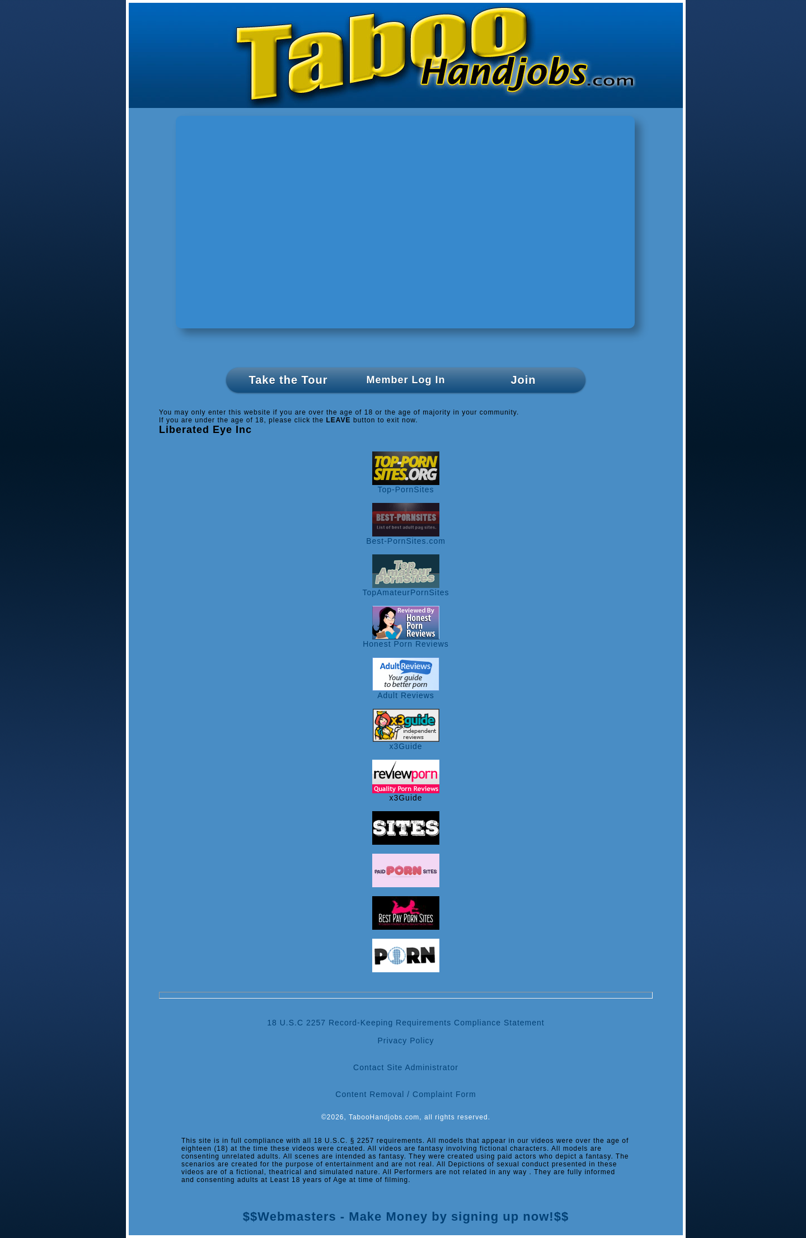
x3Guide (406, 743)
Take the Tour (288, 380)
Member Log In (405, 379)
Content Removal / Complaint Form (405, 1094)
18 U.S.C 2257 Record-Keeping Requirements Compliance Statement (405, 1022)
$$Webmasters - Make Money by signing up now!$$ (406, 1216)
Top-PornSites (405, 486)
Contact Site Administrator (405, 1067)
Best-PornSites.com (406, 537)
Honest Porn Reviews (406, 640)
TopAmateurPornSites (405, 589)
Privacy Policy (405, 1040)
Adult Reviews (405, 692)
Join (523, 380)
